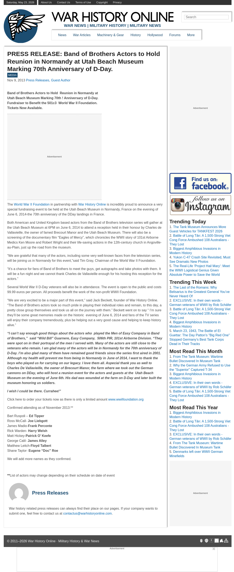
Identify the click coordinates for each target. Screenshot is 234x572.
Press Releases (50, 493)
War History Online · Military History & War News (63, 541)
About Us (46, 2)
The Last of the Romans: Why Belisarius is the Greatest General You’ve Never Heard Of (199, 292)
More (191, 35)
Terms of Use (83, 2)
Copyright (102, 2)
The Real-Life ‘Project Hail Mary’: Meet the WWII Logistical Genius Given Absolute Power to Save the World (199, 270)
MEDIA (12, 75)
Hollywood (155, 35)
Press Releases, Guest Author (48, 80)
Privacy (117, 2)
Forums (174, 35)
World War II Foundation (32, 204)
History (136, 35)
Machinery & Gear (110, 35)
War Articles (82, 35)
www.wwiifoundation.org (126, 399)
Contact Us (63, 2)
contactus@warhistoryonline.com (87, 513)
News (62, 35)
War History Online (92, 204)
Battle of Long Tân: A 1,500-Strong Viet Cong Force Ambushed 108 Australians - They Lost (199, 240)
